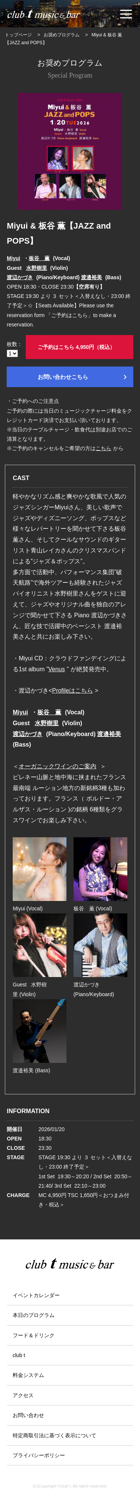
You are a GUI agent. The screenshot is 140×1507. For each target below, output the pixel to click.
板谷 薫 (39, 258)
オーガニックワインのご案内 (57, 766)
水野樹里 (36, 268)
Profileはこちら (72, 690)
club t (19, 1355)
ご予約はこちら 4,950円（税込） (76, 347)
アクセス (23, 1395)
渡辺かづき (20, 277)
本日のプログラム (34, 1315)
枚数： (14, 349)
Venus (56, 669)
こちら (103, 448)
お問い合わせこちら (83, 377)
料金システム (28, 1375)
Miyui (13, 258)
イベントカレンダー (36, 1295)
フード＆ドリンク (34, 1335)
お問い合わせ (28, 1415)
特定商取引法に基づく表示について (54, 1435)
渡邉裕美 (91, 277)
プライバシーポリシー (39, 1455)
